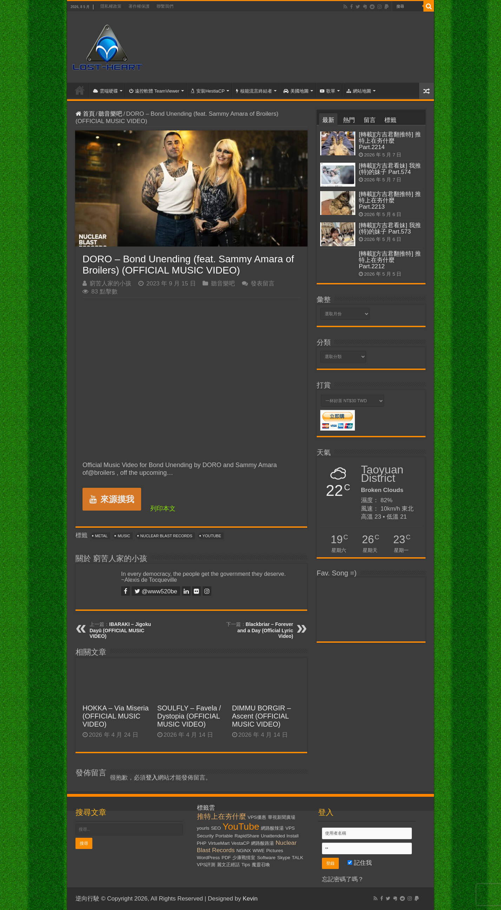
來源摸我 (112, 499)
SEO (216, 828)
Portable (224, 835)
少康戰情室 (243, 857)
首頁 (80, 90)
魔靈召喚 (261, 864)
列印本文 (163, 508)
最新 (328, 120)
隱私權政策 (110, 6)
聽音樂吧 (110, 113)
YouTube (212, 536)
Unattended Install (279, 835)
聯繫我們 (165, 6)
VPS (290, 828)
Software (266, 857)
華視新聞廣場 (281, 817)
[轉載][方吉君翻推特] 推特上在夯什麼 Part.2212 (390, 260)
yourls (203, 828)
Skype (283, 857)
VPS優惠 (257, 817)
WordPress (208, 857)
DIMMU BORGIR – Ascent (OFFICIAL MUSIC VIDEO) (261, 716)
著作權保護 (139, 6)
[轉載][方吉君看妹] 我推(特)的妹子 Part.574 (390, 168)
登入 (152, 777)
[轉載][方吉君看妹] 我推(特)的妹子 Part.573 (390, 228)
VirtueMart (219, 843)
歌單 (327, 91)
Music (124, 536)
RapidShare (247, 835)
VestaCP (240, 843)
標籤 (390, 120)
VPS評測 (206, 864)
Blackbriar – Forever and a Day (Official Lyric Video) (265, 630)
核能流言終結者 (254, 91)
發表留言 (263, 283)
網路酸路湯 (262, 843)
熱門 (349, 120)
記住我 (360, 863)
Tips (246, 864)
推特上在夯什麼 (221, 816)
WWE (258, 850)
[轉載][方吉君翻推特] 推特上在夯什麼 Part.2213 (390, 200)
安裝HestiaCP (208, 91)
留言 (370, 120)
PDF (226, 857)
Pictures (274, 850)
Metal (101, 536)
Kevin (250, 898)
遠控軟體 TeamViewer (154, 91)
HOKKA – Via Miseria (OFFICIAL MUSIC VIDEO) (116, 716)
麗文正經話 (228, 864)
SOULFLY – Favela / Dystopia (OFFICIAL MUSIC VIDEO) (189, 716)
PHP (201, 843)
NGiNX (243, 850)
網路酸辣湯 (272, 828)
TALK (297, 857)
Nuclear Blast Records (166, 536)
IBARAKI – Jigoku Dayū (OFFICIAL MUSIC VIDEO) (120, 630)
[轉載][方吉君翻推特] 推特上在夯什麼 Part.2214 (390, 140)
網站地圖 (359, 91)
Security (205, 835)
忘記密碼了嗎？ (343, 879)
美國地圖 (296, 91)
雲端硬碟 (105, 91)
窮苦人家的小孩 (110, 283)
